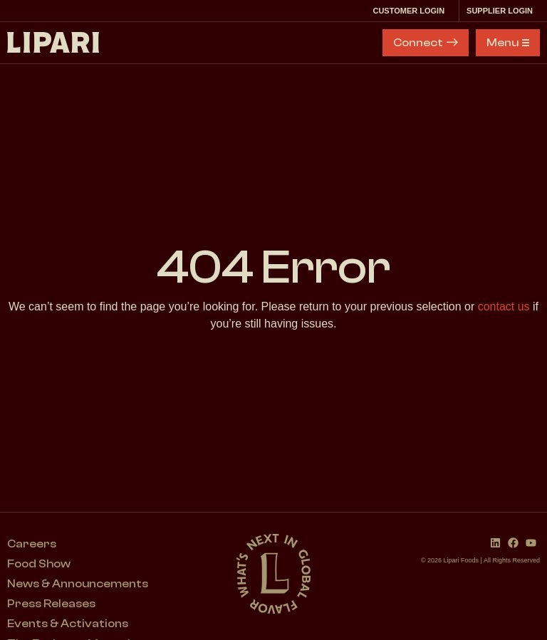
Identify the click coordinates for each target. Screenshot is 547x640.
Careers (31, 543)
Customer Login (412, 11)
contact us (504, 306)
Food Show (39, 563)
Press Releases (51, 603)
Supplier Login (503, 11)
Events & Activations (67, 623)
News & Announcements (77, 583)
